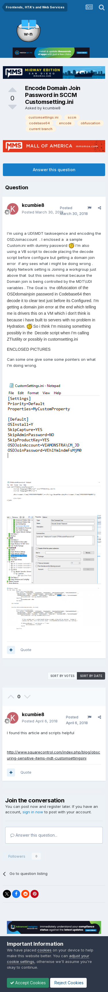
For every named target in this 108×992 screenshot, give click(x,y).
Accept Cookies (28, 982)
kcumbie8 (51, 108)
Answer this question (54, 169)
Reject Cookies (68, 982)
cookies (44, 950)
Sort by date (91, 676)
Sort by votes (62, 676)
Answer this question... (33, 835)
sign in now (32, 812)
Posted (42, 212)
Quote (25, 649)
